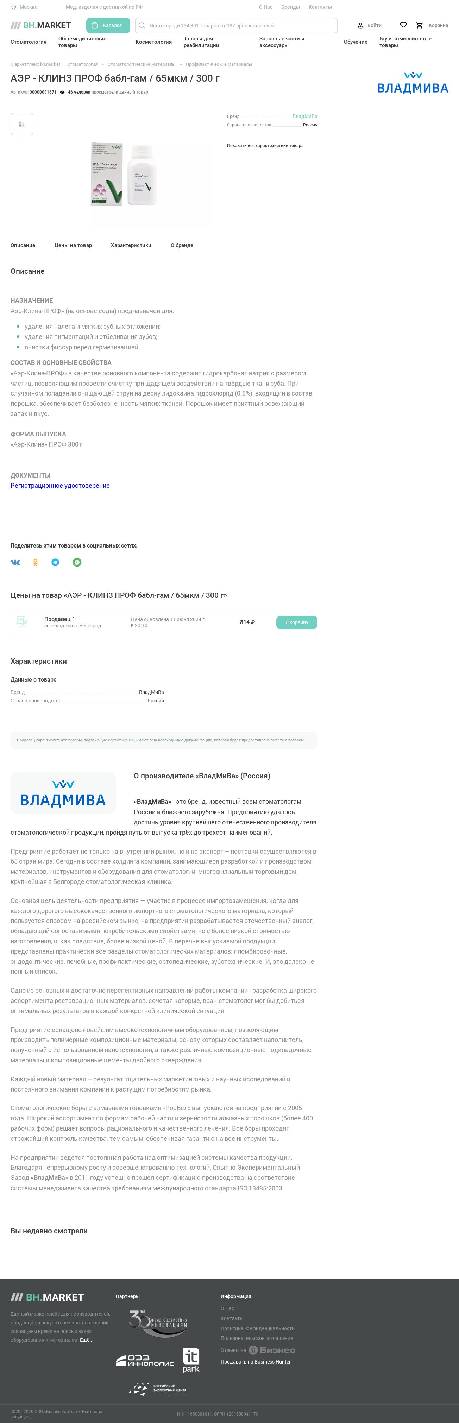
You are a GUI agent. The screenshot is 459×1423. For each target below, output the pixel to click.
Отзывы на (258, 1350)
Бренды (290, 7)
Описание (23, 245)
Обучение (355, 42)
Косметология (154, 42)
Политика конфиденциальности (258, 1328)
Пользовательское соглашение (257, 1338)
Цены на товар (73, 245)
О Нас (265, 7)
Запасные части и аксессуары (281, 42)
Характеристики (131, 245)
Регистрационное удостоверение (60, 485)
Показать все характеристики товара (265, 146)
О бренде (182, 245)
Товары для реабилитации (201, 42)
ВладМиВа (305, 116)
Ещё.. (86, 1339)
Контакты (320, 7)
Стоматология (28, 42)
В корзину (296, 622)
